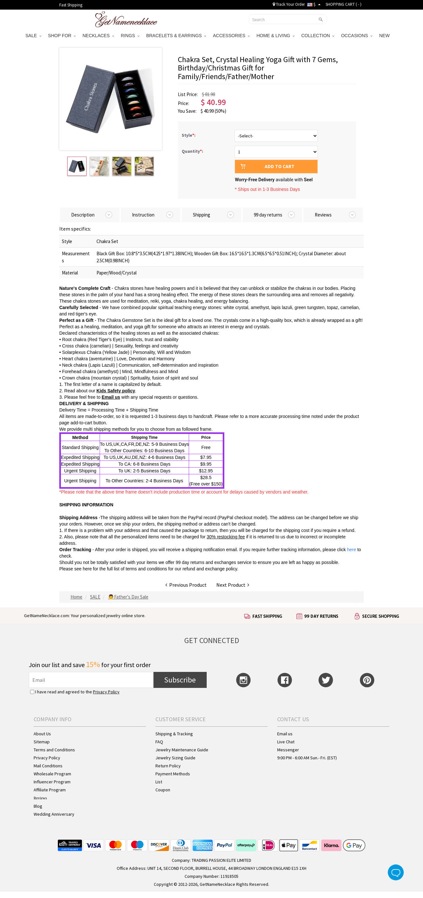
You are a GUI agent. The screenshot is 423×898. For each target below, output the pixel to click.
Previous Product (186, 585)
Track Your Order (289, 4)
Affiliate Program (50, 790)
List (158, 782)
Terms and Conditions (54, 750)
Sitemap (42, 742)
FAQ (159, 742)
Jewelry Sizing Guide (175, 758)
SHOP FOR (62, 35)
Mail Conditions (48, 766)
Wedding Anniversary (54, 814)
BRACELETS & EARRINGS (176, 35)
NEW (385, 35)
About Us (42, 734)
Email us (285, 734)
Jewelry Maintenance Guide (181, 750)
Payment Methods (172, 774)
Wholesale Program (52, 774)
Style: (189, 135)
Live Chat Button (396, 872)
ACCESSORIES (231, 35)
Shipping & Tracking (174, 734)
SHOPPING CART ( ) (343, 4)
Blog (38, 806)
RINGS (130, 35)
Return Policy (168, 766)
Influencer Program (52, 782)
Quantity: (192, 151)
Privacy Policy (106, 692)
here (87, 568)
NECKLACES (98, 35)
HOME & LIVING (275, 35)
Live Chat (285, 742)
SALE (33, 35)
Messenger (288, 750)
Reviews (40, 798)
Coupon (162, 790)
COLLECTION (317, 35)
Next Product (232, 585)
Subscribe (180, 680)
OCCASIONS (356, 35)
